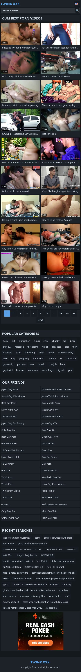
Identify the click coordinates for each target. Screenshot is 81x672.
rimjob (45, 346)
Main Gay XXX (49, 510)
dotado (41, 364)
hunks (37, 340)
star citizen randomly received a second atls (54, 572)
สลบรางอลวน (9, 596)
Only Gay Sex (8, 510)
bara (62, 364)
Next (40, 320)
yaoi (70, 370)
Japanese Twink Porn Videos (57, 389)
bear (32, 364)
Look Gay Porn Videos (53, 483)
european (33, 370)
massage (19, 346)
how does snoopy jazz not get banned (55, 578)
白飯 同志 (7, 555)
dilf (13, 340)
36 (74, 313)
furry (74, 346)
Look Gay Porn (49, 470)
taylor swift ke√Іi (54, 549)
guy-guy (7, 346)
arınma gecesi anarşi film (32, 596)
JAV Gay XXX (48, 443)
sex (65, 340)
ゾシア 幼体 (42, 561)
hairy (5, 340)
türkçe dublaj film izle (26, 555)
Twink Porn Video (10, 490)
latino (41, 352)
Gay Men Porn (9, 443)
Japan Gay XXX (49, 423)
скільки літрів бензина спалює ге (30, 584)
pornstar (21, 364)
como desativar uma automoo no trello (22, 549)
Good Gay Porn (50, 436)
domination (38, 358)
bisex (72, 340)
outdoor (52, 358)
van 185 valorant (55, 566)
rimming (66, 584)
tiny (13, 358)
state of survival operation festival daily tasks (45, 601)
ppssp (6, 584)
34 (60, 313)
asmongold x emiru (22, 578)
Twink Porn (7, 477)
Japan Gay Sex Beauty (12, 423)
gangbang (24, 358)
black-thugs (47, 370)
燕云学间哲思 (47, 555)
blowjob (53, 364)
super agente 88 (11, 601)
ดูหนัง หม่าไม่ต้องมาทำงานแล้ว (32, 543)
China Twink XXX (10, 517)
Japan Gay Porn (9, 389)
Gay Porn (47, 463)
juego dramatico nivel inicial (17, 537)
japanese (56, 346)
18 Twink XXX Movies (12, 450)
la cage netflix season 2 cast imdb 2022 (22, 607)
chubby (55, 340)
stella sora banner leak (62, 561)
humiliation (24, 340)
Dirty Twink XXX (9, 409)
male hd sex (48, 490)
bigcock (61, 370)
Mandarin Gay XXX (51, 477)
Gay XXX (5, 470)
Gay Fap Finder (50, 456)
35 (67, 313)
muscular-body (65, 352)
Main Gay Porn (50, 517)
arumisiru (63, 590)
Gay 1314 (47, 450)
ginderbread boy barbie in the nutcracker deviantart (29, 590)
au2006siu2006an (12, 566)
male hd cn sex (50, 497)
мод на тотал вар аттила (15, 572)
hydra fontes (55, 596)
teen (5, 358)
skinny (51, 352)
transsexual (51, 607)
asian (18, 352)
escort (6, 578)
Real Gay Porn (8, 402)
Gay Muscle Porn (51, 402)
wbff (67, 596)
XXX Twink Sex (8, 416)
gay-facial (8, 370)
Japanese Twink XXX (52, 416)
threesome (32, 346)
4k (61, 358)
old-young (30, 352)
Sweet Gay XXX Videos (13, 396)
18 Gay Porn (7, 463)
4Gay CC (5, 504)
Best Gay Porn (8, 436)
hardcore (7, 352)
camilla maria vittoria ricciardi (18, 561)
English (77, 4)
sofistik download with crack (58, 537)
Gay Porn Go (48, 429)
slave (46, 340)
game (37, 537)
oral (67, 346)
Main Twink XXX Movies (54, 504)
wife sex (54, 584)
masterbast (71, 549)
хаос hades (8, 543)
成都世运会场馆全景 (34, 566)
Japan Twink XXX (10, 456)
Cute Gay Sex (8, 429)
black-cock (71, 358)
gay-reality (8, 364)
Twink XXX (6, 497)
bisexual (20, 370)
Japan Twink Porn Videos (55, 396)
